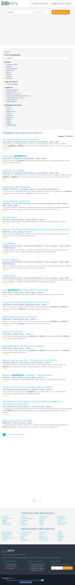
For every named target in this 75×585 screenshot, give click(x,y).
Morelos (9, 74)
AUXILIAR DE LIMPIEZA (16, 201)
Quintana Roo (43, 538)
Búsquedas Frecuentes (13, 105)
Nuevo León (43, 532)
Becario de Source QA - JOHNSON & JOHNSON (29, 360)
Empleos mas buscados (39, 3)
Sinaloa (59, 532)
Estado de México (12, 68)
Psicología (24, 520)
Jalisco (8, 72)
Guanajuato (10, 70)
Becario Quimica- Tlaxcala (17, 420)
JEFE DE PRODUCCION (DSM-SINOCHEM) (27, 387)
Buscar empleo (60, 12)
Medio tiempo (11, 111)
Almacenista (9, 217)
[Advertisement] (37, 31)
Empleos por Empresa (38, 568)
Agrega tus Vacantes (37, 570)
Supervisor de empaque (16, 187)
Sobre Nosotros (11, 564)
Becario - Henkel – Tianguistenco (27, 375)
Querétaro (42, 536)
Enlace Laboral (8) (12, 90)
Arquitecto (60, 516)
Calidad (8, 123)
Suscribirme (67, 568)
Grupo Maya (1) (11, 102)
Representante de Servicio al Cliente (23, 346)
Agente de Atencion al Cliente (19, 317)
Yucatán (59, 540)
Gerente (9, 107)
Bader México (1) (11, 100)
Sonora (59, 534)
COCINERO (8, 243)
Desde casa (6, 522)
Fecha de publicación (12, 55)
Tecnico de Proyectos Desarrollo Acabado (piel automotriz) (36, 229)
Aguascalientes (7, 532)
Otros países (10, 568)
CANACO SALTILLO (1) (13, 94)
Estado (7, 62)
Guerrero (23, 536)
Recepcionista (43, 516)
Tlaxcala (9, 78)
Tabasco (9, 76)
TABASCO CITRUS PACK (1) (15, 98)
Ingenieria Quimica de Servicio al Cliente (25, 302)
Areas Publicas (10, 259)
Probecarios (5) (11, 92)
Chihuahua (5, 536)
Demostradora (62, 522)
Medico (8, 121)
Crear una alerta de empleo (15, 434)
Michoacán (24, 540)
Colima (4, 540)
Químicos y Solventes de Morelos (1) (18, 96)
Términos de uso (11, 566)
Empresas (8, 87)
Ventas (8, 109)
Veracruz (60, 538)
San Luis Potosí (44, 540)
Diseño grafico (62, 518)
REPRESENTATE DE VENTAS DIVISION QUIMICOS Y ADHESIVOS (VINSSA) (32, 403)
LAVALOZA (8, 275)
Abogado (23, 516)
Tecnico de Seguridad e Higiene (20, 139)
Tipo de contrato (11, 82)
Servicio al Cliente (12, 331)
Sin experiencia (7, 518)
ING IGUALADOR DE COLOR (25, 290)
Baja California (7, 534)
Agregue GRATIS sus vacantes (61, 3)
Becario (9, 119)
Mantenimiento (11, 125)
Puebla (41, 534)
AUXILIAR (14, 156)
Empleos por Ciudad (37, 566)
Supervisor (9, 117)
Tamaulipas (61, 536)
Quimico (60, 520)
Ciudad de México (12, 64)
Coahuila (9, 66)
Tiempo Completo (12, 84)
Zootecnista (61, 524)
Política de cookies (26, 582)
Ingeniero (9, 115)
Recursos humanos (27, 518)
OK (42, 580)
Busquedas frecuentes (38, 564)
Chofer (8, 113)
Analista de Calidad (13, 170)
